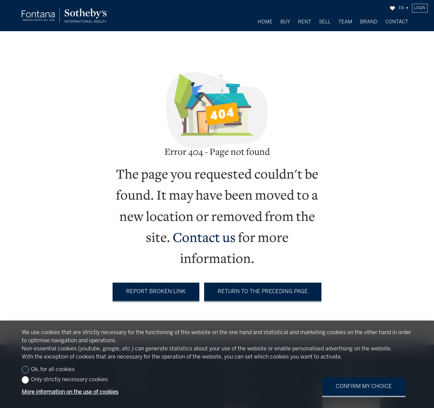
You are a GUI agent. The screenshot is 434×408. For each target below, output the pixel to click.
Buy (285, 22)
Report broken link (156, 288)
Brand (368, 22)
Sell (325, 22)
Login (419, 8)
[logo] (64, 15)
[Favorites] (392, 8)
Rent (304, 22)
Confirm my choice (364, 386)
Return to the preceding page (263, 288)
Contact (396, 22)
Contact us (204, 235)
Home (265, 22)
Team (345, 22)
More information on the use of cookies (70, 392)
